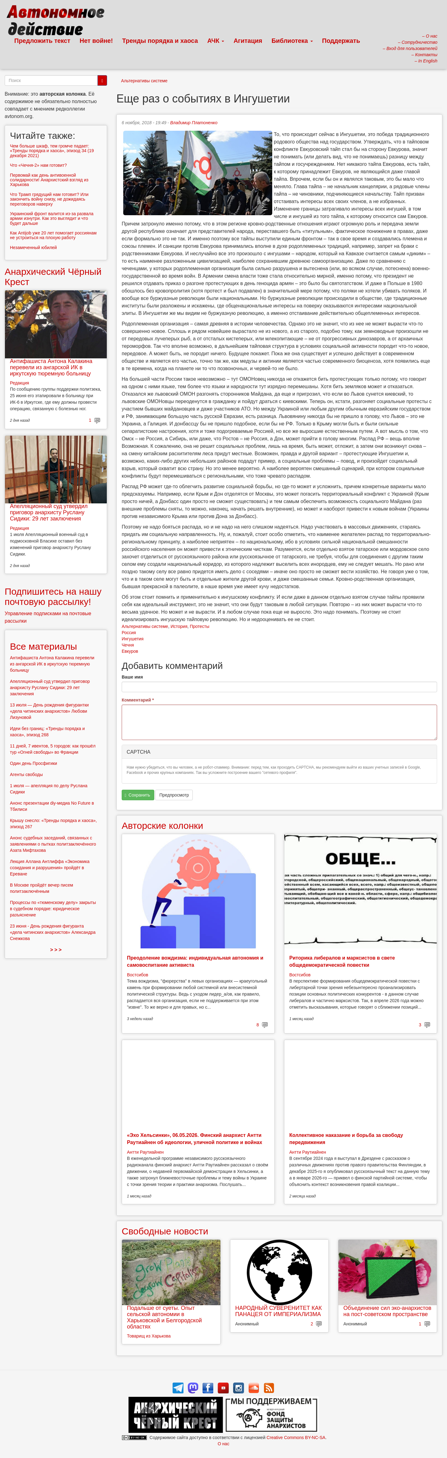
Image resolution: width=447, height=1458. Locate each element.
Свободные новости (165, 1231)
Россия (129, 632)
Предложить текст (42, 40)
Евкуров (130, 651)
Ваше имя (132, 676)
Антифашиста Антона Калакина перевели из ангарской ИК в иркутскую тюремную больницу (51, 367)
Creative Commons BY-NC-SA (296, 1437)
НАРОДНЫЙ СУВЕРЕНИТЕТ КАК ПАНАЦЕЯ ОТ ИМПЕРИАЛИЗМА (278, 1311)
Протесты (200, 626)
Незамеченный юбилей (33, 247)
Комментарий (138, 699)
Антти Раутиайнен (145, 1152)
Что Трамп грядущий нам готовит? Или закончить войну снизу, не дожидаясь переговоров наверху (49, 199)
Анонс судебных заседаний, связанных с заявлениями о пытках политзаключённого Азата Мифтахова (53, 844)
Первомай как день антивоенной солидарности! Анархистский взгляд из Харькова (49, 180)
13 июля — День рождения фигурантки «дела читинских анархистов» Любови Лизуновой (49, 711)
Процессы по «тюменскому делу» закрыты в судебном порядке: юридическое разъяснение (53, 908)
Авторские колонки (162, 825)
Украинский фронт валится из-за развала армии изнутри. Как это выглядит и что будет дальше (51, 218)
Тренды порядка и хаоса (160, 40)
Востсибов (137, 974)
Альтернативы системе (144, 80)
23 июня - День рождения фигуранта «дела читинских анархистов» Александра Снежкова (53, 932)
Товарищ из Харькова (149, 1335)
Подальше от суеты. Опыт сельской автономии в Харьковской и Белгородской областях (164, 1317)
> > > (56, 949)
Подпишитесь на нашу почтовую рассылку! (53, 596)
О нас (223, 1443)
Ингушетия (132, 638)
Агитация (247, 40)
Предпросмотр (174, 795)
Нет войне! (96, 40)
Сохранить (137, 795)
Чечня (128, 645)
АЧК (215, 40)
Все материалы (43, 646)
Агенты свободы (26, 774)
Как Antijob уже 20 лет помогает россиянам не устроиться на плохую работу (53, 235)
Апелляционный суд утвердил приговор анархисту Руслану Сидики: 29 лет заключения (49, 512)
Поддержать (341, 40)
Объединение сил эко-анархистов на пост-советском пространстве (387, 1311)
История (178, 626)
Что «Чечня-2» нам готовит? (38, 165)
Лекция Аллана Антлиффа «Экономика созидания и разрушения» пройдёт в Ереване (49, 867)
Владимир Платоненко (193, 122)
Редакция (19, 382)
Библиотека (292, 40)
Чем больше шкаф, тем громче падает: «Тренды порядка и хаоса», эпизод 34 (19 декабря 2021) (52, 150)
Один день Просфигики (33, 763)
